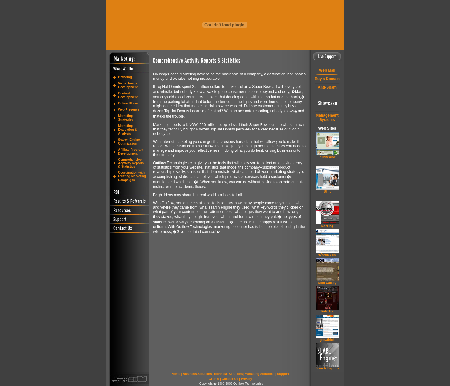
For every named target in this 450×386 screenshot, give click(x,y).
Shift (327, 191)
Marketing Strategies (125, 117)
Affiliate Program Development (130, 151)
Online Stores (128, 103)
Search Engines (327, 368)
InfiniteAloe (327, 157)
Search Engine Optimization (129, 141)
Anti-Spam (327, 87)
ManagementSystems (327, 117)
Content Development (128, 95)
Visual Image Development (128, 85)
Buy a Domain (327, 79)
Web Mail (327, 70)
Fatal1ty (327, 311)
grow (327, 340)
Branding (125, 77)
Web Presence (128, 109)
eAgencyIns (327, 254)
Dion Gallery (327, 283)
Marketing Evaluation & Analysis (127, 129)
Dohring (327, 226)
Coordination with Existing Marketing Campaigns (132, 176)
